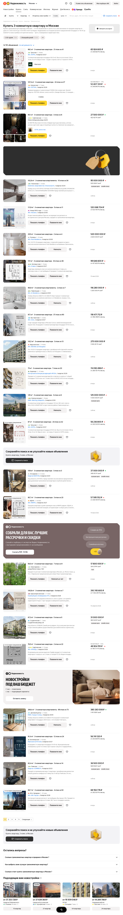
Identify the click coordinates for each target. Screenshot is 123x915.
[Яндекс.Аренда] (77, 9)
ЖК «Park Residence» (35, 239)
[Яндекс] (4, 3)
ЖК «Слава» (32, 266)
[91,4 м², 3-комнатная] (15, 747)
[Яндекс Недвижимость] (16, 3)
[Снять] (25, 9)
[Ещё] (42, 37)
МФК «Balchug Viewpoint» (36, 400)
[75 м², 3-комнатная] (15, 379)
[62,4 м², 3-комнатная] (15, 774)
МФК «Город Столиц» (35, 715)
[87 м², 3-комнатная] (15, 433)
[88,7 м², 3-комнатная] (15, 801)
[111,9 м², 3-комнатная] (15, 218)
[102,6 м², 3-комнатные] (15, 191)
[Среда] (87, 9)
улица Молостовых (34, 569)
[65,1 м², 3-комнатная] (15, 129)
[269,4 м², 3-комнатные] (15, 720)
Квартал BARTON (34, 476)
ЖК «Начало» (32, 212)
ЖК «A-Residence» (34, 293)
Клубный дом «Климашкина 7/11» (39, 596)
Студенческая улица (35, 622)
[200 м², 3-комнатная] (15, 245)
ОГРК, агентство (40, 129)
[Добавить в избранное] (67, 70)
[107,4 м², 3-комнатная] (15, 96)
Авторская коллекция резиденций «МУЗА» (42, 373)
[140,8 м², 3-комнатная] (15, 601)
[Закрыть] (119, 16)
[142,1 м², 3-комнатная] (15, 352)
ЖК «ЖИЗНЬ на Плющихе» (37, 346)
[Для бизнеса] (65, 9)
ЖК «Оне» (31, 320)
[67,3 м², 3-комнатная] (15, 628)
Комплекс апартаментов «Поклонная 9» (41, 186)
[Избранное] (66, 3)
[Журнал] (55, 9)
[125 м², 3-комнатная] (15, 406)
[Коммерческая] (35, 9)
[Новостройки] (9, 9)
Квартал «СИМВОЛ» (35, 768)
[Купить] (18, 9)
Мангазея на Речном (35, 741)
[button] (71, 3)
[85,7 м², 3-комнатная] (15, 508)
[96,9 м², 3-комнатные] (15, 299)
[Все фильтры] (5, 16)
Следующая (27, 819)
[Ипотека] (46, 9)
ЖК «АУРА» (32, 54)
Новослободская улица (35, 120)
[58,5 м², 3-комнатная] (15, 575)
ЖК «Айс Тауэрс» (33, 795)
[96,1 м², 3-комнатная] (15, 63)
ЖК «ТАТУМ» (32, 87)
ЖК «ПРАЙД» (32, 649)
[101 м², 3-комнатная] (15, 272)
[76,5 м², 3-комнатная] (15, 655)
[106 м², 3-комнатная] (15, 482)
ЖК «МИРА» (32, 503)
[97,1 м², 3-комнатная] (15, 325)
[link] (116, 3)
